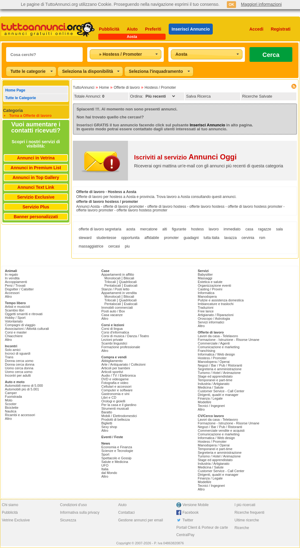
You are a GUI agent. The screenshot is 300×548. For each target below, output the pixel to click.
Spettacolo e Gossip (116, 458)
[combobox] (125, 54)
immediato (231, 229)
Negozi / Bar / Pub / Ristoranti (220, 365)
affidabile (151, 238)
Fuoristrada (13, 396)
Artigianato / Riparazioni (216, 315)
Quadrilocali (128, 282)
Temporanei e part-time (215, 380)
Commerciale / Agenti (214, 343)
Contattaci (126, 512)
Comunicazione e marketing (218, 347)
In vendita (12, 278)
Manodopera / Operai (214, 361)
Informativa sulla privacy (79, 512)
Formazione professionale (120, 347)
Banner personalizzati (36, 216)
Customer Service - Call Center (221, 391)
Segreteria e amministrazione (220, 369)
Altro (8, 296)
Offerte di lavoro (127, 87)
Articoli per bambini (115, 368)
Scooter (11, 404)
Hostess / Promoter (160, 87)
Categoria (13, 110)
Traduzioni (205, 307)
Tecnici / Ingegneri (211, 406)
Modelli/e (204, 402)
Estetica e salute (210, 282)
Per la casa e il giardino (118, 405)
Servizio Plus (35, 206)
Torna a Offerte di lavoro (30, 116)
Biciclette (11, 407)
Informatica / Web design (216, 354)
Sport (105, 454)
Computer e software (117, 390)
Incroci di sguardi (17, 353)
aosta (130, 229)
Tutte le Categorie (20, 98)
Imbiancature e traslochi (216, 304)
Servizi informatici (211, 322)
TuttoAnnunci (83, 87)
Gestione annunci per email (140, 520)
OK (231, 4)
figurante (179, 229)
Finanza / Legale (210, 398)
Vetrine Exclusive (16, 520)
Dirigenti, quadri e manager (218, 395)
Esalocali (130, 285)
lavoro (214, 229)
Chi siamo (10, 505)
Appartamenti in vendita (119, 293)
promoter (171, 238)
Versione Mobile (195, 505)
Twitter (187, 520)
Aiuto (132, 29)
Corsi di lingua (112, 328)
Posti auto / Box (113, 311)
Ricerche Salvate (257, 96)
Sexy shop (109, 427)
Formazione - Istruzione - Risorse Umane (228, 339)
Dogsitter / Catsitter (19, 289)
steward (85, 238)
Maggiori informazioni (261, 4)
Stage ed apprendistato (215, 376)
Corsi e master (16, 332)
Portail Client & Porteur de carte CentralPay (202, 531)
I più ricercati (244, 505)
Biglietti (106, 423)
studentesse (106, 238)
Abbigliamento (112, 361)
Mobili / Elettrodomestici (119, 416)
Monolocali (112, 278)
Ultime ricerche (246, 520)
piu (127, 246)
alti (164, 229)
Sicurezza (68, 520)
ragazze (264, 229)
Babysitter (205, 274)
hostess (197, 229)
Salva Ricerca (198, 96)
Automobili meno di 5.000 (24, 385)
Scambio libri (14, 310)
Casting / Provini (210, 289)
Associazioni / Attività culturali (27, 328)
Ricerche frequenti (249, 512)
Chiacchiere (14, 336)
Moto (8, 400)
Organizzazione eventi (214, 285)
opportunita (130, 238)
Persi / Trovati (15, 285)
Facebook (190, 512)
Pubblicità (109, 29)
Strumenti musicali (115, 408)
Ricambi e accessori (20, 415)
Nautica (10, 411)
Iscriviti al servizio (185, 157)
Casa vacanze (112, 315)
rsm (262, 238)
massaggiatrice (91, 246)
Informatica (206, 293)
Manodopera (207, 296)
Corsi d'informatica (115, 332)
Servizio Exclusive (35, 197)
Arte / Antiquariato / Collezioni (123, 364)
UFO (104, 465)
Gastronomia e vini (115, 394)
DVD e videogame (115, 379)
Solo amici (13, 350)
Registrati (281, 29)
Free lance (206, 311)
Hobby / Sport (15, 317)
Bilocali (128, 278)
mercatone (149, 229)
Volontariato (14, 321)
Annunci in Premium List (36, 167)
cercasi (114, 246)
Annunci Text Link (35, 187)
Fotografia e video (114, 383)
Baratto (106, 412)
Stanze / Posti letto (115, 289)
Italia (104, 469)
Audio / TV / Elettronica (118, 375)
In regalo (11, 274)
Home (104, 87)
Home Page (15, 90)
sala (279, 229)
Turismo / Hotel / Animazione (219, 373)
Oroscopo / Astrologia (214, 318)
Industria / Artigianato (213, 384)
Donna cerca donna (19, 364)
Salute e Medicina (114, 462)
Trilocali (110, 282)
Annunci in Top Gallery (36, 177)
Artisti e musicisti (17, 306)
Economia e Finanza (116, 447)
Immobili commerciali (117, 307)
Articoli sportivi (112, 372)
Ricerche (241, 528)
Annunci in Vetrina (36, 157)
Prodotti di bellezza (115, 419)
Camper (11, 393)
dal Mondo (109, 473)
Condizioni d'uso (73, 505)
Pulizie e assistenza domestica (221, 300)
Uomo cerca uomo (18, 372)
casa (249, 229)
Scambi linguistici (114, 343)
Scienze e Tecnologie (117, 451)
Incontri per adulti (18, 375)
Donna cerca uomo (19, 361)
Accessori (12, 293)
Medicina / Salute (210, 387)
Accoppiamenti (16, 282)
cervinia (248, 238)
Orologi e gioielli (113, 401)
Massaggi (205, 278)
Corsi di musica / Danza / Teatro (125, 336)
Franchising (206, 350)
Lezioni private (112, 339)
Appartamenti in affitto (117, 274)
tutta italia (211, 238)
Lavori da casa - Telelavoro (218, 336)
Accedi (256, 29)
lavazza (230, 238)
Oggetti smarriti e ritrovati (24, 314)
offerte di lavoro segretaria (100, 229)
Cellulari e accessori (116, 386)
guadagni (191, 238)
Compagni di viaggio (20, 325)
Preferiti (153, 29)
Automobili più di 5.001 (22, 389)
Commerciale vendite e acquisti (221, 430)
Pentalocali (112, 285)
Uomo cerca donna (19, 368)
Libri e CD (108, 397)
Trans (9, 357)
